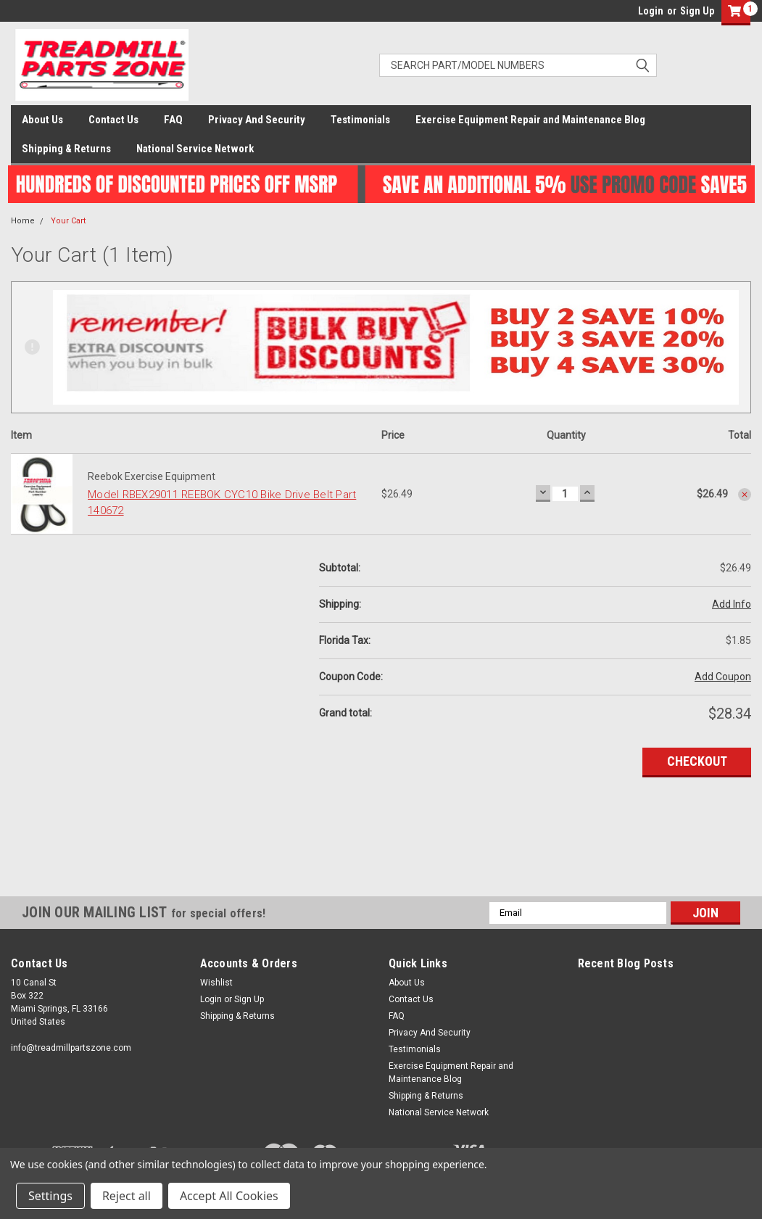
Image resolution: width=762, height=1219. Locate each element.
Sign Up (697, 11)
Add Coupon (723, 676)
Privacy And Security (256, 119)
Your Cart (68, 221)
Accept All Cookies (229, 1196)
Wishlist (216, 983)
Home (23, 221)
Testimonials (360, 119)
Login (650, 11)
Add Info (731, 604)
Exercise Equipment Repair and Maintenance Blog (530, 119)
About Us (42, 119)
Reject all (126, 1196)
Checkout (697, 761)
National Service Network (195, 148)
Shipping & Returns (66, 148)
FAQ (173, 119)
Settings (50, 1196)
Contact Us (113, 119)
